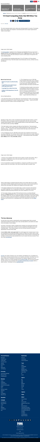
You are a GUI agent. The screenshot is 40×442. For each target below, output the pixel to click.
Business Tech (24, 369)
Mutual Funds (3, 394)
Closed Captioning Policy (25, 408)
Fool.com (6, 23)
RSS (23, 420)
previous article (6, 52)
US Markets (3, 382)
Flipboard (19, 420)
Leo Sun (2, 255)
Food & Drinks (3, 408)
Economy (3, 371)
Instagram (14, 420)
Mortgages (3, 357)
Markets (4, 13)
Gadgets (22, 367)
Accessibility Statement (25, 410)
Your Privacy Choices (20, 429)
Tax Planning (3, 368)
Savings (2, 363)
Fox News (23, 411)
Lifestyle (3, 400)
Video (22, 394)
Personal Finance (5, 355)
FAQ (22, 404)
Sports (23, 377)
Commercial (23, 359)
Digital (22, 365)
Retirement (3, 367)
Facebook (11, 21)
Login (31, 1)
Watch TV (35, 1)
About (22, 397)
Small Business (3, 376)
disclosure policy (20, 262)
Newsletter (26, 420)
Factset (32, 434)
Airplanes (2, 407)
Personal (23, 357)
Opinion (23, 392)
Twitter (13, 21)
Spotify (28, 420)
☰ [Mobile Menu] (38, 1)
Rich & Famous (3, 403)
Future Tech (23, 372)
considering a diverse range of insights (25, 260)
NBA (22, 380)
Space (22, 374)
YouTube (16, 420)
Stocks (2, 380)
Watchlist (3, 397)
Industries (2, 390)
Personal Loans (4, 361)
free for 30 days (24, 259)
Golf (22, 387)
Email (17, 21)
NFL (22, 379)
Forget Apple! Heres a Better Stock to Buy (9, 88)
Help (20, 431)
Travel (2, 404)
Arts (1, 410)
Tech (22, 363)
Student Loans (3, 359)
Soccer (22, 386)
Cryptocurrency (4, 383)
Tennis (22, 389)
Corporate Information (25, 407)
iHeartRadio (30, 420)
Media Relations (24, 405)
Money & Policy (3, 374)
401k (2, 366)
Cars (2, 406)
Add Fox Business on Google (24, 20)
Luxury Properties (24, 360)
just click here (9, 237)
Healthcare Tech (24, 370)
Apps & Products (24, 415)
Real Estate (24, 355)
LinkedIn (21, 420)
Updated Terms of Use (20, 426)
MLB (22, 382)
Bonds (2, 386)
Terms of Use (23, 401)
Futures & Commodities (5, 385)
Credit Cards (3, 360)
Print (15, 21)
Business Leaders (4, 389)
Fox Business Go (24, 414)
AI (21, 373)
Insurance (2, 364)
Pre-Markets (3, 393)
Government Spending (5, 373)
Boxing (22, 385)
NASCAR (23, 383)
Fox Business (4, 1)
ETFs (2, 387)
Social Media (23, 366)
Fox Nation (23, 412)
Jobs (22, 400)
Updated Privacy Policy (25, 403)
